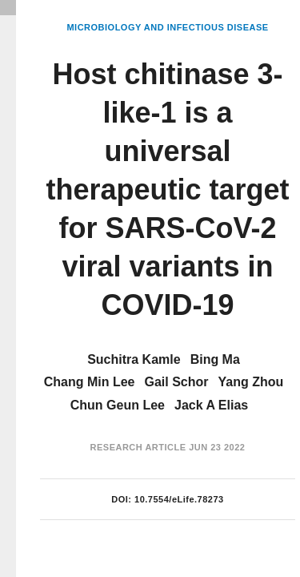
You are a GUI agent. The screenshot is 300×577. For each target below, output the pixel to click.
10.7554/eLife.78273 (179, 499)
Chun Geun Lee (117, 405)
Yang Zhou (251, 382)
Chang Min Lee (89, 382)
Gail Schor (176, 382)
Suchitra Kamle (133, 359)
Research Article (138, 447)
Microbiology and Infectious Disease (167, 27)
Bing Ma (215, 359)
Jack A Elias (211, 405)
